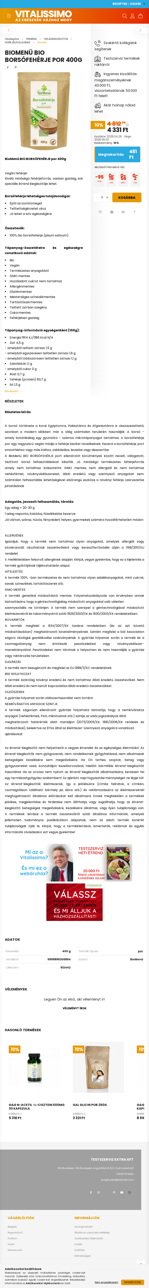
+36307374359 (124, 1174)
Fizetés (78, 1244)
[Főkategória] (12, 39)
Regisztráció (15, 1232)
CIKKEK (135, 4)
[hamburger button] (9, 16)
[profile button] (132, 16)
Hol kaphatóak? (83, 1226)
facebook (91, 1192)
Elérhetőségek (82, 1256)
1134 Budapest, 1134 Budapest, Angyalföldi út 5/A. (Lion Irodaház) (95, 1168)
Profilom (12, 1238)
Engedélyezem (132, 1282)
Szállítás (79, 1250)
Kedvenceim (15, 1250)
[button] (100, 212)
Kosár (11, 1244)
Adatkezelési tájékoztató (88, 1238)
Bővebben (11, 391)
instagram (98, 1192)
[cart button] (140, 16)
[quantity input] (102, 197)
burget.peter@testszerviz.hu (117, 1179)
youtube (122, 1192)
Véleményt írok (75, 1008)
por (140, 951)
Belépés (12, 1226)
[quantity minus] (97, 197)
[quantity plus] (107, 197)
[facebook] (8, 67)
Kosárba (126, 197)
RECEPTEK (120, 4)
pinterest (114, 1192)
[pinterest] (16, 67)
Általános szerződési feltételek (92, 1232)
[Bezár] (144, 4)
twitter (106, 1192)
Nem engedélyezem (106, 1282)
